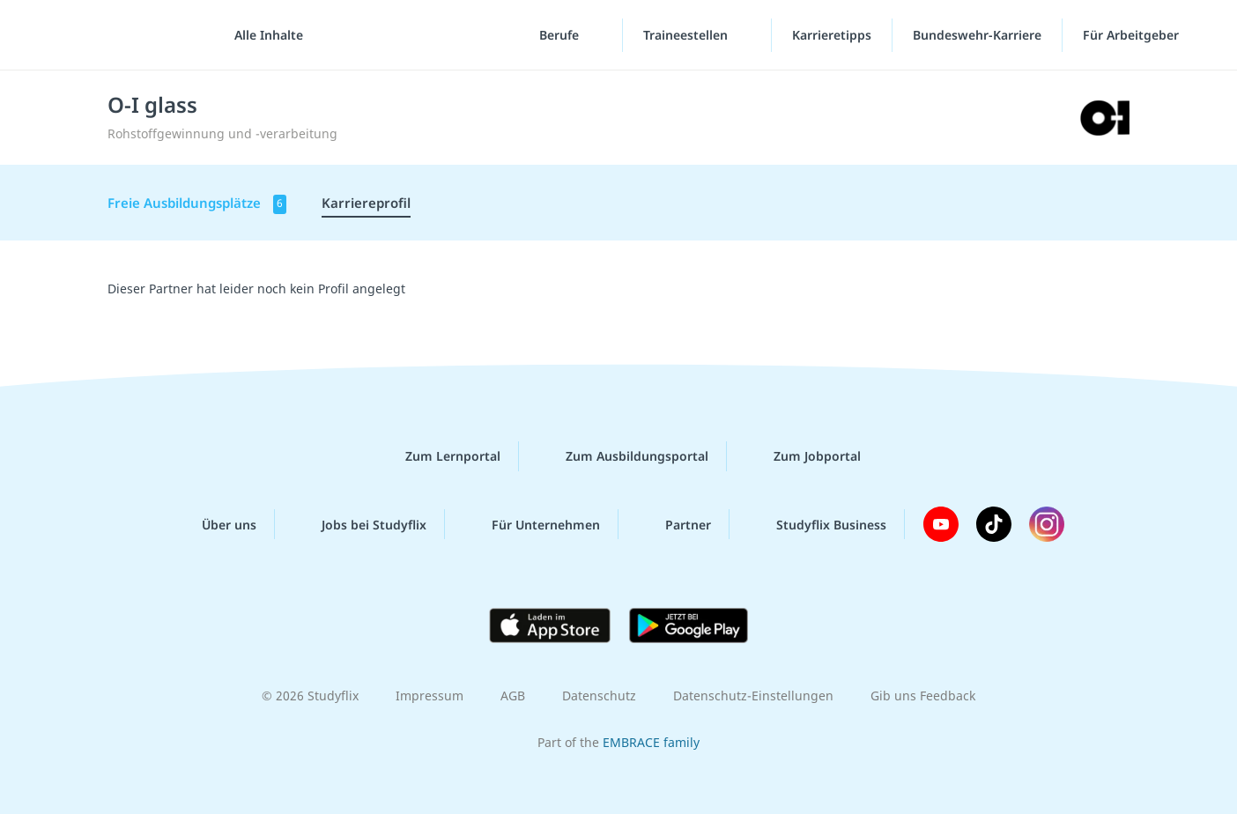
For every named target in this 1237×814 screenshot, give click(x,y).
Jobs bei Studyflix (359, 524)
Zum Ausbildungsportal (622, 456)
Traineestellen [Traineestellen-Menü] (687, 34)
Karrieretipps (831, 34)
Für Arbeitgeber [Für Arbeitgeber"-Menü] (1132, 34)
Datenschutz (599, 695)
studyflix (117, 34)
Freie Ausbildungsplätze (196, 204)
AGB (512, 695)
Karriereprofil (366, 202)
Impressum (429, 695)
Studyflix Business (817, 524)
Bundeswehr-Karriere (977, 34)
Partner (674, 524)
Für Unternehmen (531, 524)
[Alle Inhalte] (262, 35)
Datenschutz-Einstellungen (753, 695)
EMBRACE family (651, 742)
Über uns (215, 524)
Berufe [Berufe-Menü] (560, 34)
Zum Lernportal (438, 456)
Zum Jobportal (803, 456)
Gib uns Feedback (922, 695)
